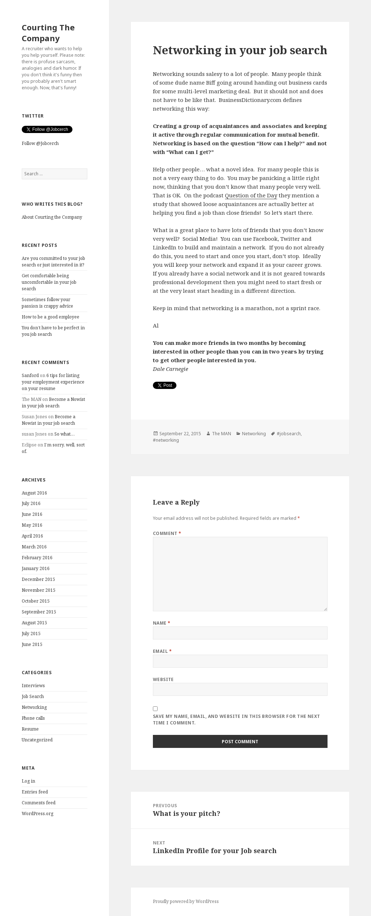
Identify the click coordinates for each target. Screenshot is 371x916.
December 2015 (38, 579)
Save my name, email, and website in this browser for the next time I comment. (236, 719)
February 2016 (37, 558)
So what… (64, 434)
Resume (30, 729)
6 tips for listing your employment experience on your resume (53, 381)
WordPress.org (37, 813)
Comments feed (38, 803)
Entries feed (35, 792)
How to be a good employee (50, 317)
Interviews (33, 685)
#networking (166, 440)
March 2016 (34, 547)
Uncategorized (37, 740)
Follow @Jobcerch (40, 143)
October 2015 (36, 601)
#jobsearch (289, 434)
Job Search (33, 696)
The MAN (221, 434)
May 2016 (32, 525)
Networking (34, 707)
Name (162, 623)
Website (163, 679)
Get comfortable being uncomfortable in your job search (49, 282)
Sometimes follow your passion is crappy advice (47, 302)
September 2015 (39, 612)
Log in (28, 781)
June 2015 (32, 644)
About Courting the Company (52, 217)
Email (162, 651)
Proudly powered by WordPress (186, 901)
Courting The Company (48, 32)
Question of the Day (251, 195)
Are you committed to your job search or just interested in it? (53, 261)
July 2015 (31, 633)
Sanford (30, 375)
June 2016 (32, 514)
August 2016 (34, 493)
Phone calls (33, 718)
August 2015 (34, 623)
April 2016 (32, 536)
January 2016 (36, 568)
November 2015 (38, 590)
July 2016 (31, 503)
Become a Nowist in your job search (53, 402)
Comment (167, 533)
